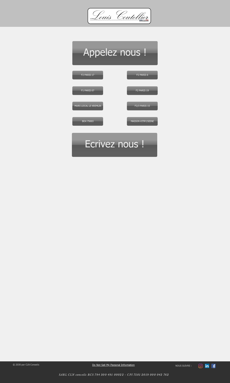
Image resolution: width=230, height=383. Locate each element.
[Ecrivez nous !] (114, 145)
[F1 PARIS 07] (87, 90)
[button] (142, 75)
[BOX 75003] (87, 121)
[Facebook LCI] (213, 366)
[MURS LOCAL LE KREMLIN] (87, 106)
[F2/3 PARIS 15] (142, 106)
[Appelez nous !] (115, 53)
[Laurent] (207, 366)
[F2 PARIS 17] (87, 75)
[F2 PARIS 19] (142, 90)
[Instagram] (200, 366)
